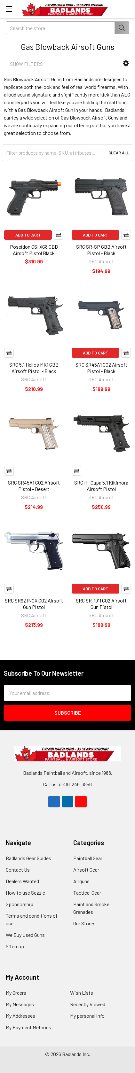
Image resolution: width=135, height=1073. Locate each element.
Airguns (81, 881)
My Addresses (20, 1016)
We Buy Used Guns (25, 935)
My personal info (87, 1016)
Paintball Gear (87, 858)
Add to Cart (28, 234)
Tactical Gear (87, 893)
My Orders (16, 993)
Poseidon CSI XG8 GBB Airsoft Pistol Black (34, 250)
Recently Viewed (87, 1004)
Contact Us (18, 870)
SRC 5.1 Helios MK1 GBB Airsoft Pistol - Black (34, 368)
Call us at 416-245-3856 (67, 784)
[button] (126, 63)
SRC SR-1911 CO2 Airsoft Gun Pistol (101, 603)
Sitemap (15, 946)
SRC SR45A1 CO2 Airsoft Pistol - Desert (34, 485)
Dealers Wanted (22, 881)
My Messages (20, 1004)
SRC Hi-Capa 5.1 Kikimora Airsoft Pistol (101, 485)
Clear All (118, 152)
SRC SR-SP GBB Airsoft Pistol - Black (101, 250)
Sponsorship (19, 904)
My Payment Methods (28, 1027)
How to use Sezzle (25, 893)
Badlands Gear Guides (28, 858)
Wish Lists (81, 993)
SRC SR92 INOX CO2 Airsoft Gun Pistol (34, 603)
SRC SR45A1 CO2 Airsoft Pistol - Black (101, 368)
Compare (58, 235)
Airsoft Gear (86, 870)
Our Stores (84, 923)
